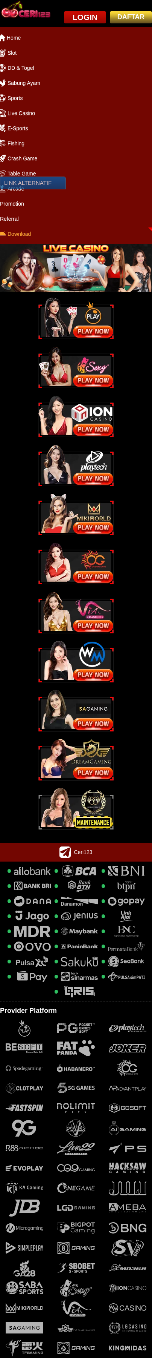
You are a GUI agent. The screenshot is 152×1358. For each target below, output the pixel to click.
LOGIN (85, 17)
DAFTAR (131, 17)
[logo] (25, 10)
